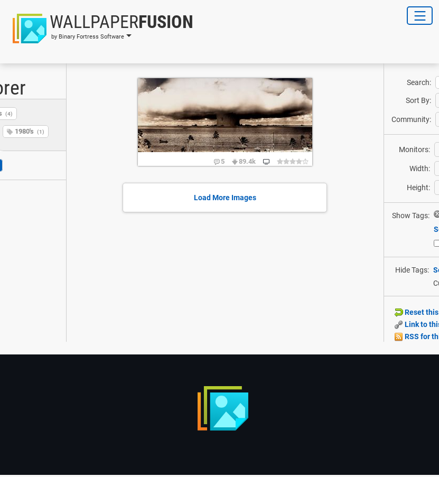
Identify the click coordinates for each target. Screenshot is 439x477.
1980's (29, 131)
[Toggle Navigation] (420, 15)
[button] (99, 28)
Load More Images (225, 197)
